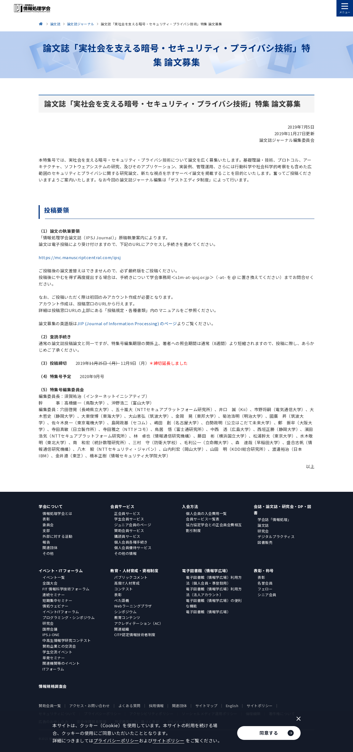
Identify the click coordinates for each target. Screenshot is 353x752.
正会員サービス (127, 513)
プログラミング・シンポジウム (68, 617)
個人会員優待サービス (132, 547)
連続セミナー (53, 594)
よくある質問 (129, 705)
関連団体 (49, 547)
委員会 (48, 524)
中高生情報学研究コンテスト (66, 640)
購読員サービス (127, 536)
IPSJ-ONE (50, 634)
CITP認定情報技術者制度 (135, 634)
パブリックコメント (131, 577)
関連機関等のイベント (61, 663)
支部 (46, 530)
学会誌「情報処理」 (274, 519)
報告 (46, 542)
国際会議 (49, 629)
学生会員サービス (129, 519)
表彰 (46, 519)
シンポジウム (125, 611)
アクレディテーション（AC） (138, 623)
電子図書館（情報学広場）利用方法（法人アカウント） (214, 591)
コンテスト (123, 588)
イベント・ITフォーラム (61, 570)
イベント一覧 (53, 577)
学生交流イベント (57, 652)
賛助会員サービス (129, 530)
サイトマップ (206, 705)
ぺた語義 (121, 600)
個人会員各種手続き (131, 542)
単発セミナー (53, 657)
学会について (51, 506)
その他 (48, 553)
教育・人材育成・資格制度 (134, 570)
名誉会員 (265, 583)
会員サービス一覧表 (203, 519)
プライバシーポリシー (116, 740)
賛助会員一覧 (50, 705)
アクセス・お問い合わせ (89, 705)
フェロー (265, 588)
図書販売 (265, 542)
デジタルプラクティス (276, 536)
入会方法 (190, 506)
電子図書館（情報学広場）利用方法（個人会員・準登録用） (214, 580)
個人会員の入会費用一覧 (206, 513)
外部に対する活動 (57, 536)
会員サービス (122, 506)
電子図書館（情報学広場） (206, 570)
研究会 (263, 531)
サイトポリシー (260, 705)
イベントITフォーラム (60, 611)
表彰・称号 (264, 570)
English (232, 705)
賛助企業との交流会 (59, 646)
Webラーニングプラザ (133, 606)
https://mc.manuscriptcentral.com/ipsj (80, 257)
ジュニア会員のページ (132, 524)
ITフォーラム (53, 669)
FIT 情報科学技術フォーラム (66, 588)
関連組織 (121, 629)
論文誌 (263, 525)
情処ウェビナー (55, 606)
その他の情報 (125, 553)
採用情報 (156, 705)
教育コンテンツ (127, 617)
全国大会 (49, 583)
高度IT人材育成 (127, 583)
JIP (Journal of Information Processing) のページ (127, 323)
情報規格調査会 (53, 686)
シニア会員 (267, 594)
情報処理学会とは (57, 513)
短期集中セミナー (57, 600)
